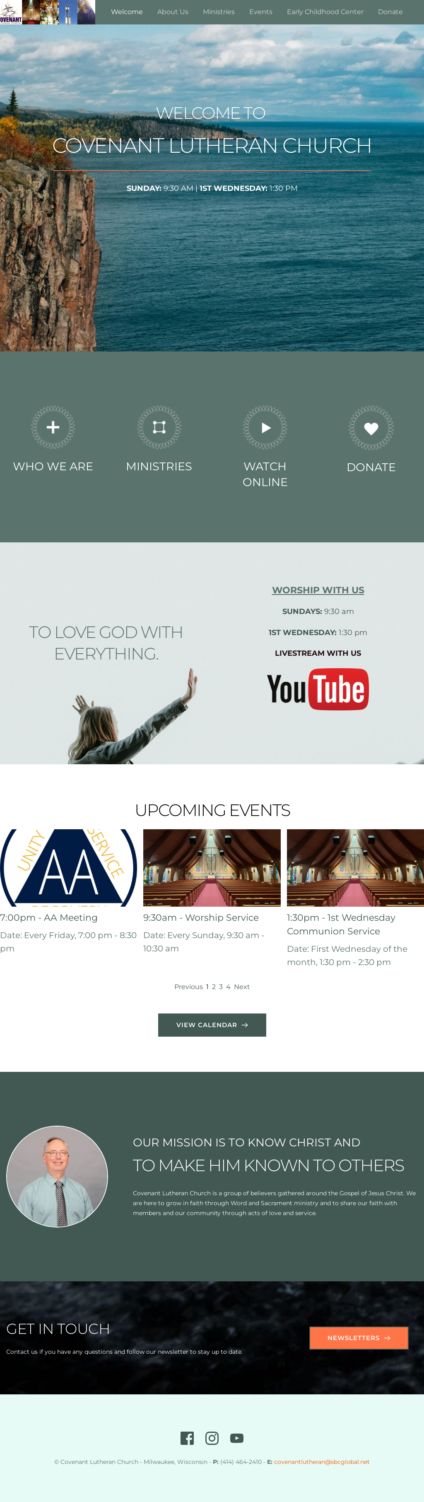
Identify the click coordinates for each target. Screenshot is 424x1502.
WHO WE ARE (53, 466)
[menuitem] (127, 12)
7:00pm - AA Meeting (49, 917)
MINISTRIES (159, 466)
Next (242, 987)
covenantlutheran (299, 1462)
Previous (188, 987)
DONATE (371, 467)
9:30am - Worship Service (201, 917)
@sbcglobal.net (347, 1462)
